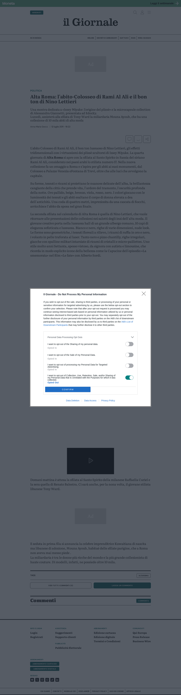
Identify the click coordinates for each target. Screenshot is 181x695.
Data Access (90, 400)
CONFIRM (68, 389)
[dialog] (90, 347)
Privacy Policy (108, 400)
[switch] (129, 344)
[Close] (145, 295)
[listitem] (90, 337)
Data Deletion (72, 400)
